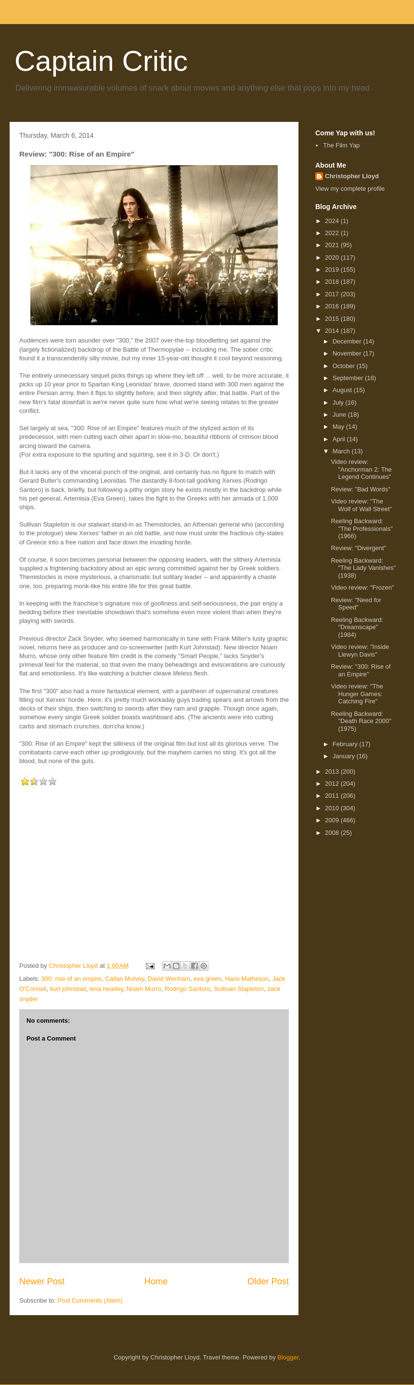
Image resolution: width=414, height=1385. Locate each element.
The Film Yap (341, 145)
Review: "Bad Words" (360, 489)
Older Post (268, 1281)
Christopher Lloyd (352, 176)
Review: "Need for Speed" (356, 603)
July (339, 402)
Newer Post (42, 1281)
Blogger (287, 1357)
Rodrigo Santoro (187, 988)
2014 (333, 330)
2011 (333, 795)
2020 (333, 257)
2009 (333, 820)
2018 (333, 281)
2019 (333, 269)
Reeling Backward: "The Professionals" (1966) (361, 528)
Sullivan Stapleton (239, 988)
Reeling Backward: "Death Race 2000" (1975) (361, 721)
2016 (333, 306)
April (340, 439)
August (343, 390)
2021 (333, 245)
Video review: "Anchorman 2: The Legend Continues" (361, 469)
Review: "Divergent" (358, 548)
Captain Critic (101, 61)
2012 (333, 783)
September (349, 378)
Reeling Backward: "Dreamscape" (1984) (357, 627)
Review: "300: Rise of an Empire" (360, 670)
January (345, 756)
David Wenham (168, 978)
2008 (333, 832)
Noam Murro (144, 988)
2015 (333, 318)
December (348, 341)
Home (156, 1281)
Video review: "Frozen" (362, 587)
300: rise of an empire (71, 978)
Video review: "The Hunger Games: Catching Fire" (357, 694)
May (339, 426)
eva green (207, 978)
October (345, 365)
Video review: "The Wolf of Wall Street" (361, 505)
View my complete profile (350, 188)
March (342, 451)
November (348, 353)
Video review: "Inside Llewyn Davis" (360, 650)
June (340, 414)
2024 (333, 220)
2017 (333, 294)
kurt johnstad (68, 988)
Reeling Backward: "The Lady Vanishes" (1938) (363, 568)
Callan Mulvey (124, 978)
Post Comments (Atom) (90, 1300)
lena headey (106, 988)
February (346, 744)
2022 (333, 233)
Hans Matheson (247, 978)
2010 (333, 808)
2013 (333, 771)
